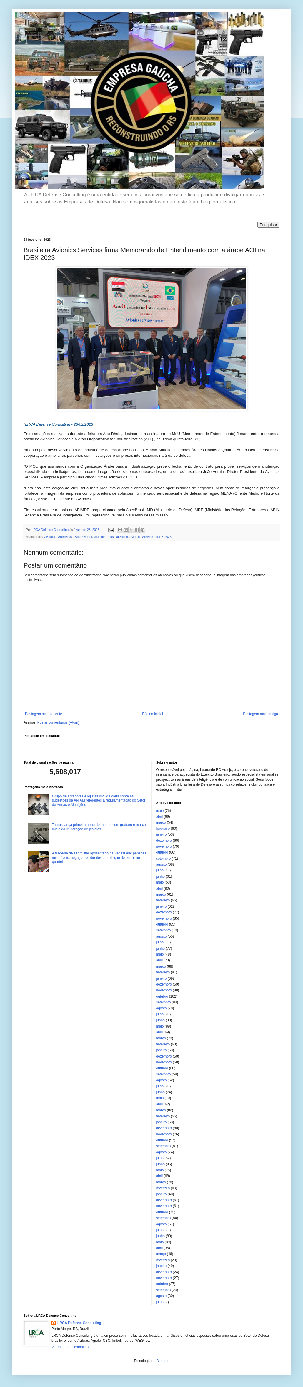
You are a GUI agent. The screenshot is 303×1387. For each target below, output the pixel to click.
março (161, 822)
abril (159, 816)
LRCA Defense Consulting (79, 1323)
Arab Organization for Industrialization (101, 536)
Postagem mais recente (43, 714)
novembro (164, 846)
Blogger (163, 1361)
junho (160, 876)
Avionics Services (141, 536)
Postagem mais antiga (260, 714)
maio (160, 811)
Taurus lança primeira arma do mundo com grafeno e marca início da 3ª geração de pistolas (99, 827)
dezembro (164, 841)
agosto (161, 864)
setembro (163, 858)
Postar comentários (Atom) (58, 722)
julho (160, 870)
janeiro (161, 834)
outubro (162, 852)
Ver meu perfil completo (70, 1347)
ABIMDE (50, 536)
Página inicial (152, 714)
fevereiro (163, 828)
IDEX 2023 (164, 536)
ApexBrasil (65, 536)
